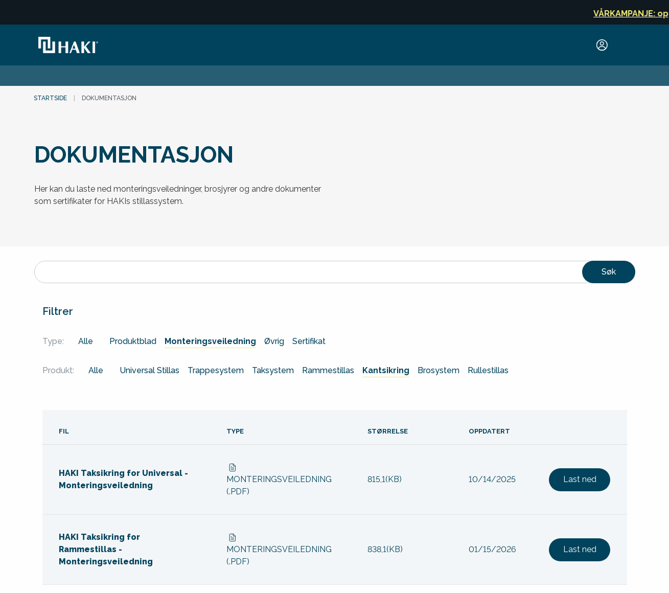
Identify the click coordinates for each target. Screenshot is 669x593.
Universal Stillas (149, 370)
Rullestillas (488, 370)
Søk (609, 272)
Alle (85, 341)
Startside (50, 98)
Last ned (579, 479)
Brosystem (438, 370)
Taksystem (273, 370)
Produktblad (132, 341)
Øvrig (274, 341)
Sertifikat (309, 341)
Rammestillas (328, 370)
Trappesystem (216, 370)
